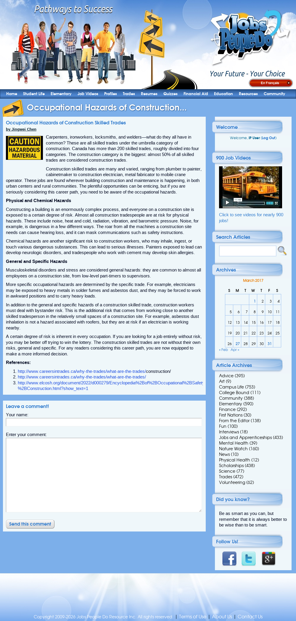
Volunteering (232, 482)
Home (11, 93)
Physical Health (234, 460)
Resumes (149, 93)
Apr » (235, 349)
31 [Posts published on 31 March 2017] (270, 344)
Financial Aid (196, 93)
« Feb (223, 349)
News (224, 454)
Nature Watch (233, 448)
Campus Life (231, 387)
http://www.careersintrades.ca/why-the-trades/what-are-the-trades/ (82, 371)
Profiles (110, 93)
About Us (222, 617)
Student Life (34, 93)
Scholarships (231, 465)
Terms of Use (192, 617)
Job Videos (88, 93)
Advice (226, 375)
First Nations (230, 415)
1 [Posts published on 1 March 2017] (255, 301)
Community (274, 93)
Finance (227, 409)
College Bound (234, 392)
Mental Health (233, 443)
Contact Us (250, 617)
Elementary (61, 93)
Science (227, 471)
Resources (248, 93)
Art (222, 381)
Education (223, 93)
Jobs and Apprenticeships (245, 437)
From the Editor (234, 420)
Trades (129, 93)
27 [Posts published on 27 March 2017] (238, 344)
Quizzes (170, 93)
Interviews (229, 432)
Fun (222, 426)
